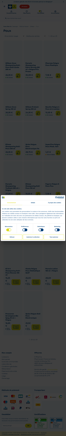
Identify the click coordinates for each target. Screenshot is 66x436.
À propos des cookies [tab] (54, 202)
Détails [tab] (33, 202)
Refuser (12, 237)
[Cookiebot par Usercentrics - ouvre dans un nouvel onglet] (56, 197)
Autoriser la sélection (33, 237)
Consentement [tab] (11, 202)
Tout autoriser (54, 237)
